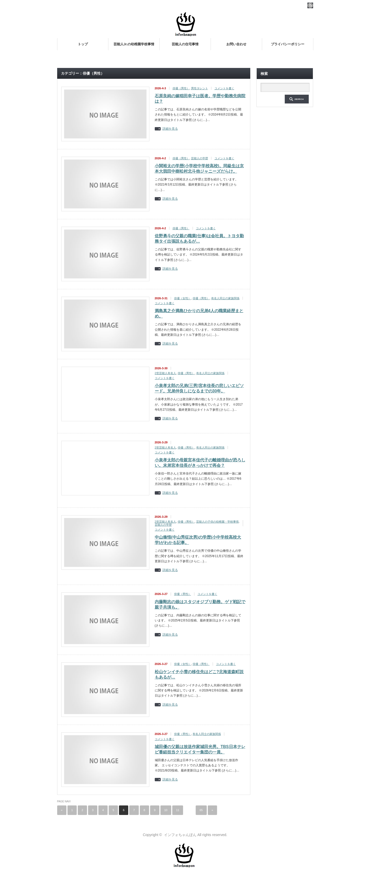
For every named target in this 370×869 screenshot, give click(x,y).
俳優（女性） (182, 298)
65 (201, 810)
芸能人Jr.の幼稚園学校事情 (134, 44)
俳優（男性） (181, 88)
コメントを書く (224, 88)
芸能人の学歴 (199, 158)
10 (165, 810)
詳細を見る (170, 128)
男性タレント (199, 88)
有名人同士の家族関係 (225, 298)
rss (310, 5)
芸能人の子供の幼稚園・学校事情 (217, 521)
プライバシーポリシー (287, 44)
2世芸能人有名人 (165, 373)
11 (177, 810)
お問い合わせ (236, 44)
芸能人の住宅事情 (185, 44)
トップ (83, 44)
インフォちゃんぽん (180, 835)
